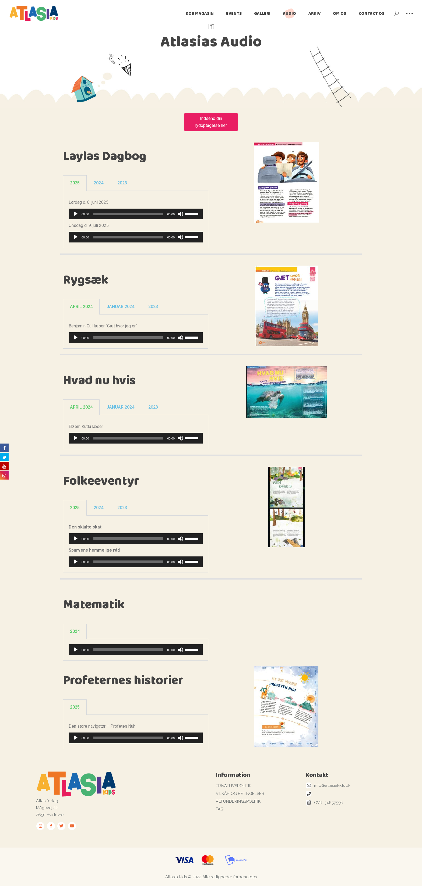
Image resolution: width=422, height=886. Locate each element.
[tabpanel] (135, 219)
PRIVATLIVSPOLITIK (233, 785)
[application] (136, 214)
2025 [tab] (75, 182)
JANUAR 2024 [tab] (120, 306)
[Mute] (180, 214)
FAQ (220, 809)
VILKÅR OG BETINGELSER (240, 793)
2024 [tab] (98, 182)
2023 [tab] (122, 182)
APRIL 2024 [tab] (81, 306)
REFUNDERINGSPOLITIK (238, 801)
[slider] (128, 214)
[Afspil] (75, 214)
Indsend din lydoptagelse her (211, 122)
